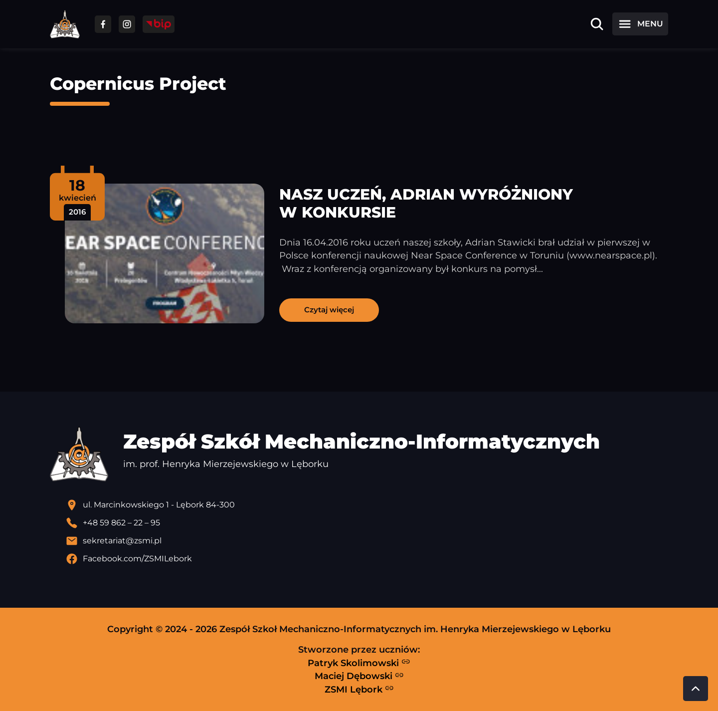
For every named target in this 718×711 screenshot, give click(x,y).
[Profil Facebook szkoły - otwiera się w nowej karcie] (367, 559)
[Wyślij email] (367, 541)
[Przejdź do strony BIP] (159, 24)
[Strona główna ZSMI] (65, 24)
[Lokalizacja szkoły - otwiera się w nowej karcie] (367, 505)
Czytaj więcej (329, 309)
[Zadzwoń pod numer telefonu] (367, 523)
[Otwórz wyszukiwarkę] (597, 24)
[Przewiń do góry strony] (695, 688)
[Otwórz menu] (640, 23)
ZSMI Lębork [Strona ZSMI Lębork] (359, 689)
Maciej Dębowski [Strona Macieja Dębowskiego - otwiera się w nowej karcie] (359, 676)
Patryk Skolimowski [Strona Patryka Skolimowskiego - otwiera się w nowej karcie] (359, 662)
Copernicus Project (138, 83)
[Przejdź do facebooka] (103, 24)
